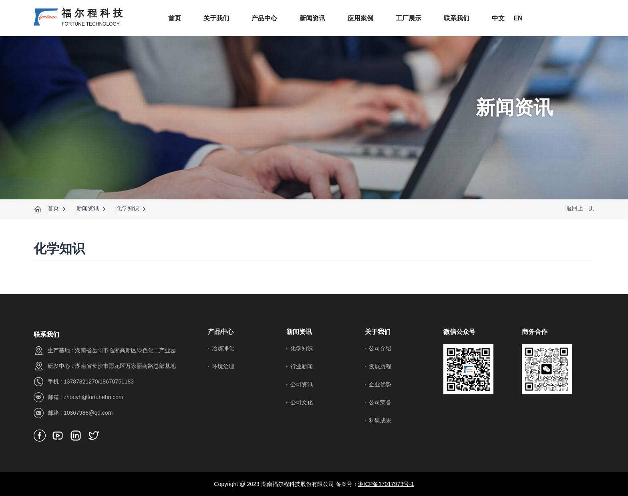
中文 (498, 18)
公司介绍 (380, 348)
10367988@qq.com (88, 413)
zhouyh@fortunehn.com (93, 397)
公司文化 (301, 402)
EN (517, 18)
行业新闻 (301, 366)
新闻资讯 (87, 208)
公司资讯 (301, 384)
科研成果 (380, 420)
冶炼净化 (223, 348)
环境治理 (223, 366)
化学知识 (128, 208)
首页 (53, 208)
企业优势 (380, 384)
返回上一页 (580, 208)
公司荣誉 (380, 402)
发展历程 (380, 366)
